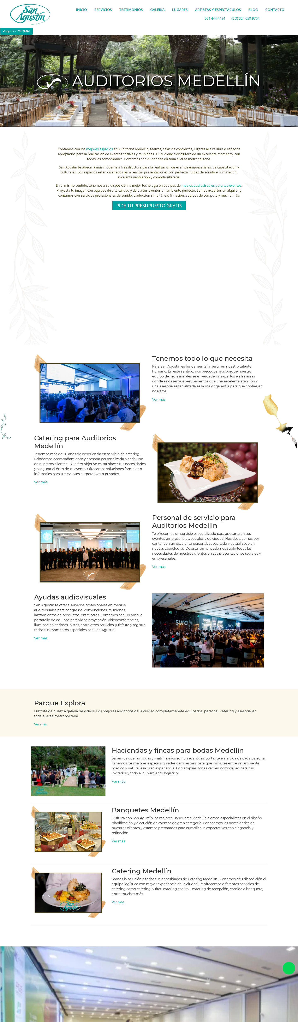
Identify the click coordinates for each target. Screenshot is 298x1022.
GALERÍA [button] (157, 9)
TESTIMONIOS (131, 9)
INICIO (81, 9)
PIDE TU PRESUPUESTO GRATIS (149, 205)
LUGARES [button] (180, 9)
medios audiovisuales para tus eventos (211, 185)
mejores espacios (99, 149)
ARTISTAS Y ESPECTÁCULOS (218, 9)
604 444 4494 (214, 18)
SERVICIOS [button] (103, 9)
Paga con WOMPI (16, 31)
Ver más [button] (159, 399)
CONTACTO (274, 9)
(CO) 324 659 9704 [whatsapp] (245, 18)
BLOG (253, 9)
